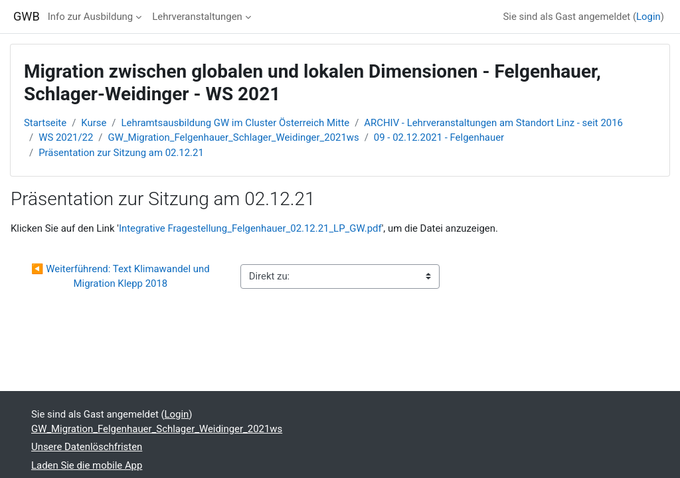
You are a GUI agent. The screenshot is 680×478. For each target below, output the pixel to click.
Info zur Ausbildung (90, 17)
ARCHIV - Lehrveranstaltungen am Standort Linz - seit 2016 (493, 123)
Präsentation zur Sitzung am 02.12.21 (121, 153)
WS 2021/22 (66, 137)
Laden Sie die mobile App (86, 465)
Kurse (93, 123)
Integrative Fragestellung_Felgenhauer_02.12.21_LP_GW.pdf (250, 228)
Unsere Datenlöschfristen (86, 447)
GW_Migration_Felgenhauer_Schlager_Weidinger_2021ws (233, 137)
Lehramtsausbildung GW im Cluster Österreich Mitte (236, 123)
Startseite (45, 123)
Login (648, 17)
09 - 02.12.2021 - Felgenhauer (439, 137)
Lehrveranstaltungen (197, 17)
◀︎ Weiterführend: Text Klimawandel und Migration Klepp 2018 (121, 276)
